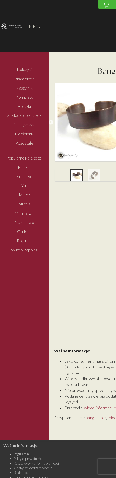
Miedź (24, 194)
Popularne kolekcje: (23, 158)
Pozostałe (24, 142)
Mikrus (24, 204)
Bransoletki (24, 78)
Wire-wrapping (24, 249)
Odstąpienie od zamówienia (33, 468)
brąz (102, 417)
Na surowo (24, 222)
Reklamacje (22, 472)
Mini (24, 185)
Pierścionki (24, 133)
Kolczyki (24, 69)
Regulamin (21, 454)
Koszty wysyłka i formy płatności (36, 463)
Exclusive (24, 176)
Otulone (24, 231)
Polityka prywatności (28, 459)
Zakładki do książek (24, 115)
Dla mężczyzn (24, 124)
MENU (35, 26)
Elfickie (24, 167)
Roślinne (24, 240)
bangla (91, 417)
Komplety (24, 97)
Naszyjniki (24, 87)
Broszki (24, 106)
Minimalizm (24, 213)
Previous (51, 122)
